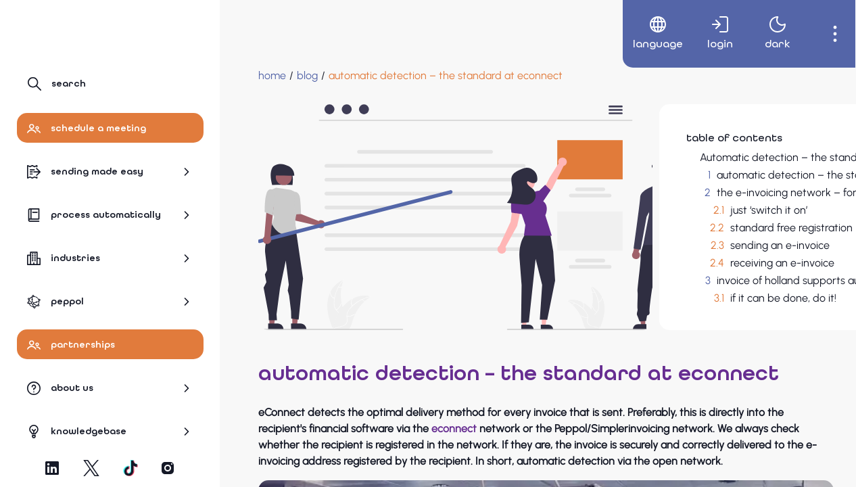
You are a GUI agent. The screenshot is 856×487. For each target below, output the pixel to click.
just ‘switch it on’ (659, 222)
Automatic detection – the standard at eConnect (708, 157)
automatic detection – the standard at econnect (698, 181)
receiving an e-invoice (673, 275)
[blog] (285, 76)
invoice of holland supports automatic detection (721, 293)
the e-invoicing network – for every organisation (722, 205)
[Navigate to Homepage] (76, 32)
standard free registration (682, 240)
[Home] (250, 76)
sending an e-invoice (670, 258)
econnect (519, 441)
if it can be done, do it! (674, 310)
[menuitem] (643, 33)
